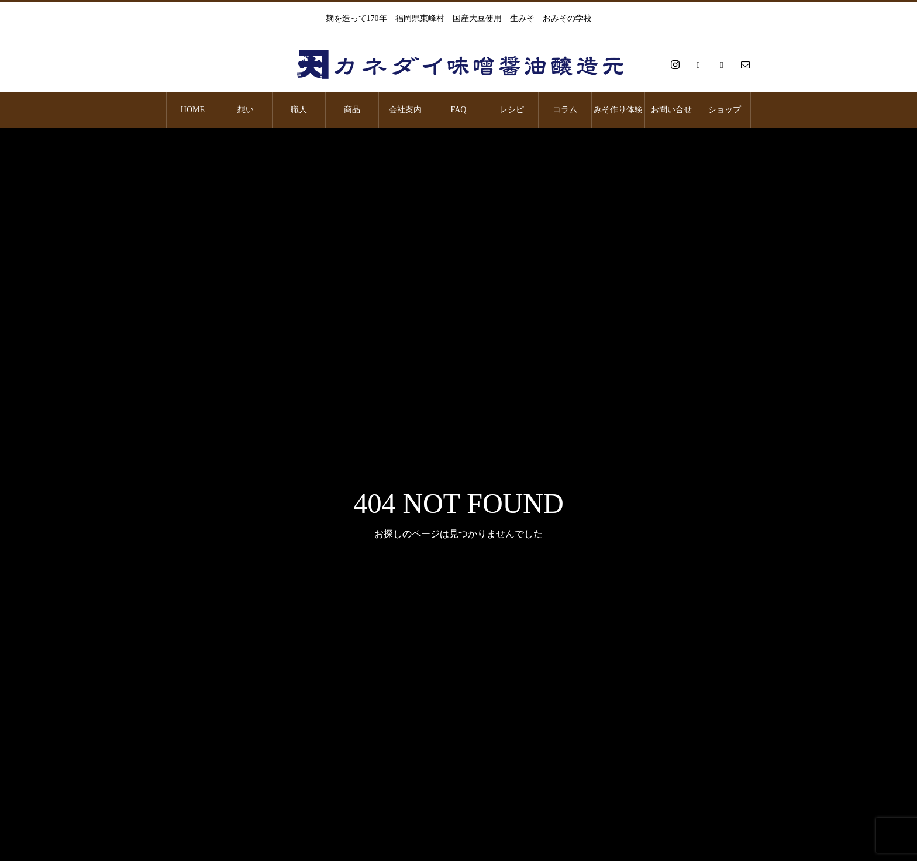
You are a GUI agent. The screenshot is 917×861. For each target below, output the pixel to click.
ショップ (724, 109)
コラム (565, 109)
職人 (299, 109)
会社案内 (405, 109)
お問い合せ (671, 109)
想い (245, 109)
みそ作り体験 (618, 109)
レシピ (511, 109)
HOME (193, 109)
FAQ (459, 109)
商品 (352, 109)
